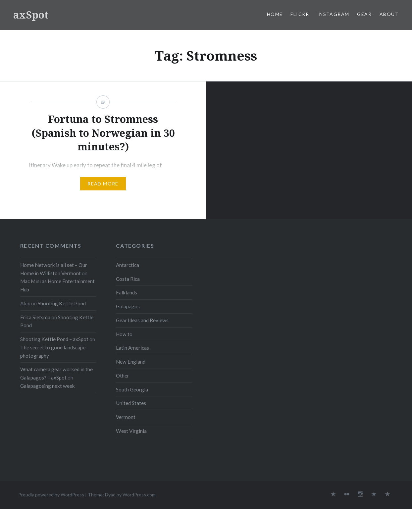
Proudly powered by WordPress (51, 494)
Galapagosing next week (47, 386)
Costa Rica (128, 279)
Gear (364, 14)
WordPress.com (139, 494)
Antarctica (127, 265)
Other (122, 376)
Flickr (299, 14)
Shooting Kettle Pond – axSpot (54, 339)
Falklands (126, 292)
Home (275, 14)
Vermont (125, 417)
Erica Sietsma (35, 317)
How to (124, 334)
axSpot (31, 15)
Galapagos (128, 306)
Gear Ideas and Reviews (142, 320)
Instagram (333, 14)
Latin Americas (132, 348)
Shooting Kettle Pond (62, 303)
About (389, 14)
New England (130, 362)
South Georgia (132, 389)
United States (131, 403)
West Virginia (131, 431)
